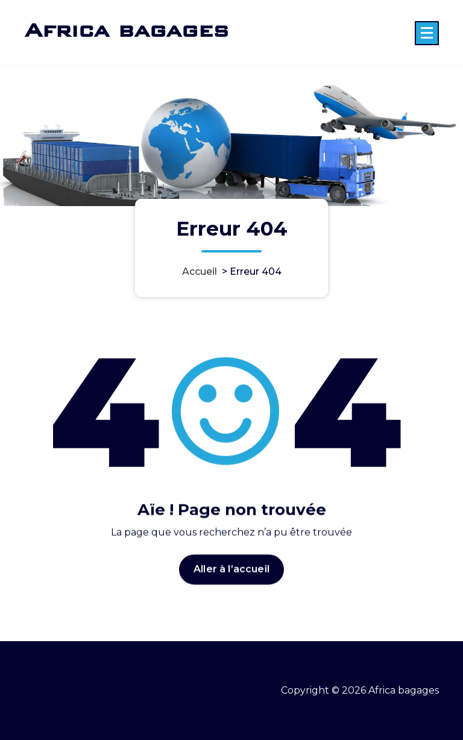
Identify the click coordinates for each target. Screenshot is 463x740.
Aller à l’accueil (231, 577)
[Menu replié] (427, 33)
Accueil (199, 271)
